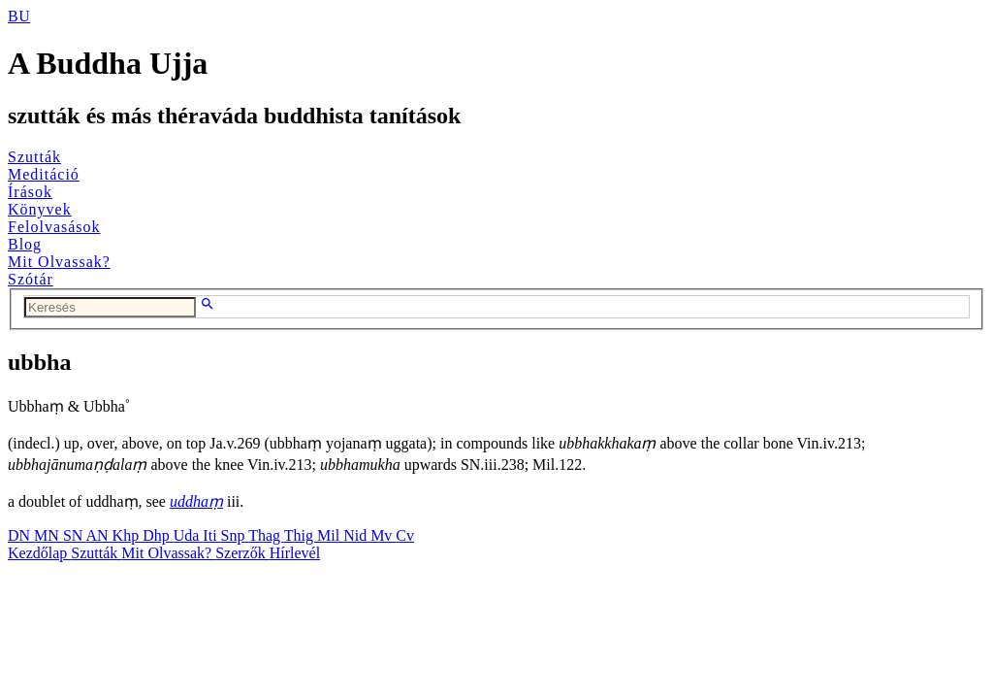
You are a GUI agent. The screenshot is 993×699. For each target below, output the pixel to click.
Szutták (34, 157)
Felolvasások (54, 226)
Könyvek (40, 209)
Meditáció (44, 174)
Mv (383, 535)
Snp (235, 535)
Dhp (158, 535)
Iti (211, 535)
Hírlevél (295, 553)
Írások (30, 191)
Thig (300, 535)
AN (98, 535)
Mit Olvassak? (59, 261)
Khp (128, 535)
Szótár (30, 279)
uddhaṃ (196, 501)
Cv (405, 535)
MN (48, 535)
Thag (266, 535)
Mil (330, 535)
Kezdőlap (39, 553)
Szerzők (242, 553)
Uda (189, 535)
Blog (25, 244)
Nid (356, 535)
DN (21, 535)
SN (74, 535)
